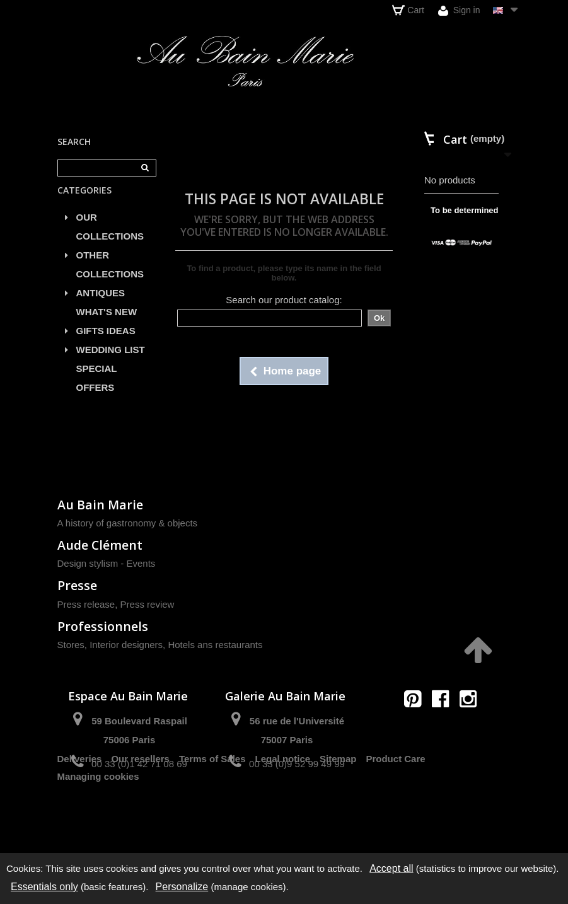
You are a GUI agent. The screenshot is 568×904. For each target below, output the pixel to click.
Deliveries (79, 808)
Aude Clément (99, 544)
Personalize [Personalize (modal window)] (182, 886)
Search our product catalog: (284, 299)
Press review (147, 604)
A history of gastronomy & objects (127, 523)
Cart (408, 10)
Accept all (391, 868)
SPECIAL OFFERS (96, 392)
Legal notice (283, 808)
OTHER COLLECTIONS (110, 278)
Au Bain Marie (100, 504)
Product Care (395, 808)
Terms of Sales (212, 808)
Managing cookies (98, 826)
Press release (86, 604)
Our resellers (140, 808)
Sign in (459, 10)
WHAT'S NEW (106, 325)
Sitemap (338, 808)
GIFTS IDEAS (106, 344)
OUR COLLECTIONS (110, 240)
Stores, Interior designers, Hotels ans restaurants (160, 644)
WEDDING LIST (110, 363)
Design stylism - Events (106, 563)
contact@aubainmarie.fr (444, 726)
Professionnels (102, 626)
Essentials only (44, 886)
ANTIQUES (100, 306)
